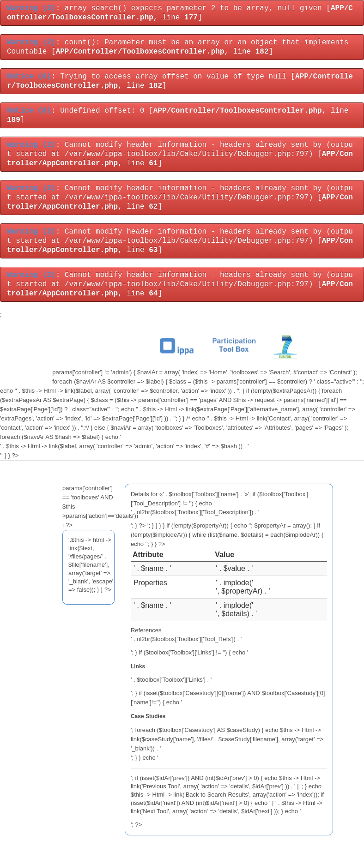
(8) (29, 76)
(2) (31, 8)
